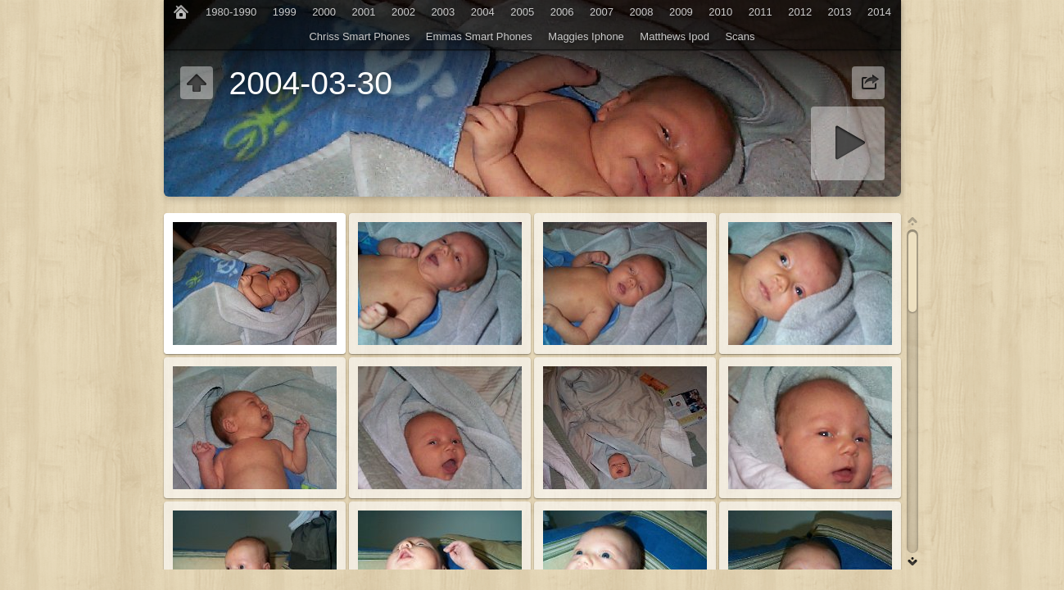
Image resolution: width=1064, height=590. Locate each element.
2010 (720, 12)
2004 (483, 12)
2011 (760, 12)
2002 (403, 12)
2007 (601, 12)
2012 (800, 12)
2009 (681, 12)
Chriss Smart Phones (359, 36)
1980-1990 (231, 12)
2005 (522, 12)
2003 (443, 12)
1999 (285, 12)
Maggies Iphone (586, 36)
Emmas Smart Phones (479, 36)
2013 (840, 12)
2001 (364, 12)
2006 (562, 12)
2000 (324, 12)
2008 (642, 12)
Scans (739, 36)
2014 (879, 12)
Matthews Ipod (674, 36)
